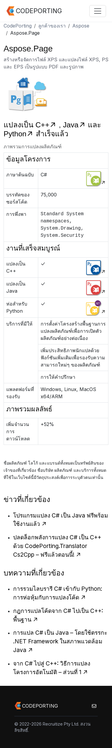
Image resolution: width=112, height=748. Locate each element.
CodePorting (18, 26)
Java (75, 125)
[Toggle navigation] (97, 11)
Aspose (80, 26)
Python (20, 134)
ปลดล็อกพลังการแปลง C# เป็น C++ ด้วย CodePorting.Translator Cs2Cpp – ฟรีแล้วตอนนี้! (57, 546)
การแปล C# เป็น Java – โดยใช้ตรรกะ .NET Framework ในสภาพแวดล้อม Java (60, 641)
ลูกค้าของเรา (52, 26)
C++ (47, 125)
